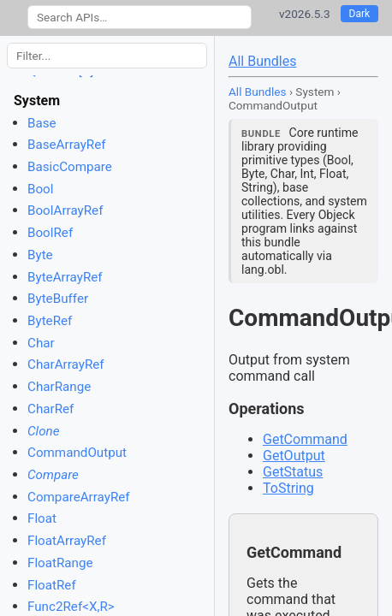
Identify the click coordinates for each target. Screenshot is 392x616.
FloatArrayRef (66, 540)
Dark (360, 14)
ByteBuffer (57, 298)
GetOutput (294, 455)
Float (41, 518)
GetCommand (305, 439)
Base (41, 123)
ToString (288, 488)
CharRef (50, 409)
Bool (40, 189)
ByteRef (49, 321)
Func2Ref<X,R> (71, 606)
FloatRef (51, 585)
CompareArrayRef (78, 497)
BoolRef (50, 232)
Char (41, 343)
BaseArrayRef (66, 144)
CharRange (59, 386)
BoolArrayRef (65, 210)
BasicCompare (69, 167)
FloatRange (60, 563)
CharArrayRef (65, 364)
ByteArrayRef (65, 277)
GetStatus (293, 472)
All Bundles (262, 61)
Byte (40, 255)
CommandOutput (77, 452)
